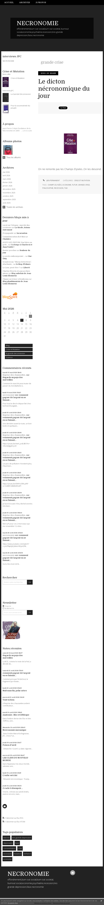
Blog (7, 345)
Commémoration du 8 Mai (14, 237)
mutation (17, 853)
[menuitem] (10, 2)
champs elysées (55, 185)
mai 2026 (6, 172)
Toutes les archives (14, 207)
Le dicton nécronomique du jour (64, 88)
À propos (41, 2)
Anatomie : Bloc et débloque (16, 715)
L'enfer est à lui (10, 775)
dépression (8, 843)
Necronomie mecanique (14, 730)
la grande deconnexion (15, 353)
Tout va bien (8, 700)
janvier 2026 (7, 186)
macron (6, 837)
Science (9, 357)
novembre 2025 (9, 193)
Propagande (8, 233)
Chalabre (7, 239)
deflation (27, 853)
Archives (24, 2)
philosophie (47, 188)
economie (7, 859)
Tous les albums (13, 157)
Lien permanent (51, 180)
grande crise (84, 185)
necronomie (8, 395)
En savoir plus (13, 903)
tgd (66, 188)
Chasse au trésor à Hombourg (16, 279)
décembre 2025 (9, 189)
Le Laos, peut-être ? (11, 268)
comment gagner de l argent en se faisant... (15, 397)
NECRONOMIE (37, 23)
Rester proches (9, 250)
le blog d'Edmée (23, 264)
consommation (9, 848)
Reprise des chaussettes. (14, 375)
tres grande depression (21, 837)
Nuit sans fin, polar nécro (15, 691)
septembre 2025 (9, 199)
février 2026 (7, 182)
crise (20, 848)
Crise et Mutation (13, 349)
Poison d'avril (9, 745)
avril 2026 (6, 175)
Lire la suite (27, 130)
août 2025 (6, 203)
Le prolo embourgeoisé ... (14, 256)
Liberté (26, 268)
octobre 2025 (8, 196)
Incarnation (22, 233)
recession (7, 853)
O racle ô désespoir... (13, 788)
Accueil (9, 2)
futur (17, 843)
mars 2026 (7, 179)
